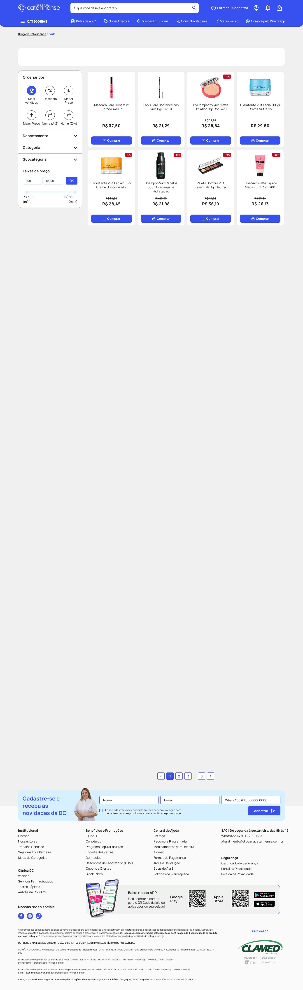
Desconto (50, 99)
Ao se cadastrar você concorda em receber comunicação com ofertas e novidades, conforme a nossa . (143, 812)
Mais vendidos (31, 100)
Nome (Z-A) (69, 123)
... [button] (194, 776)
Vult (52, 34)
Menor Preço (68, 100)
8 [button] (201, 776)
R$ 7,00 (28, 197)
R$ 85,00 (70, 197)
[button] (229, 7)
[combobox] (134, 7)
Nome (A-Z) (50, 123)
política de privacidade (167, 813)
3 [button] (188, 776)
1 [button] (170, 776)
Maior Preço (31, 123)
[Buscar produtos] (194, 8)
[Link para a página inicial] (32, 34)
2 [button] (179, 776)
